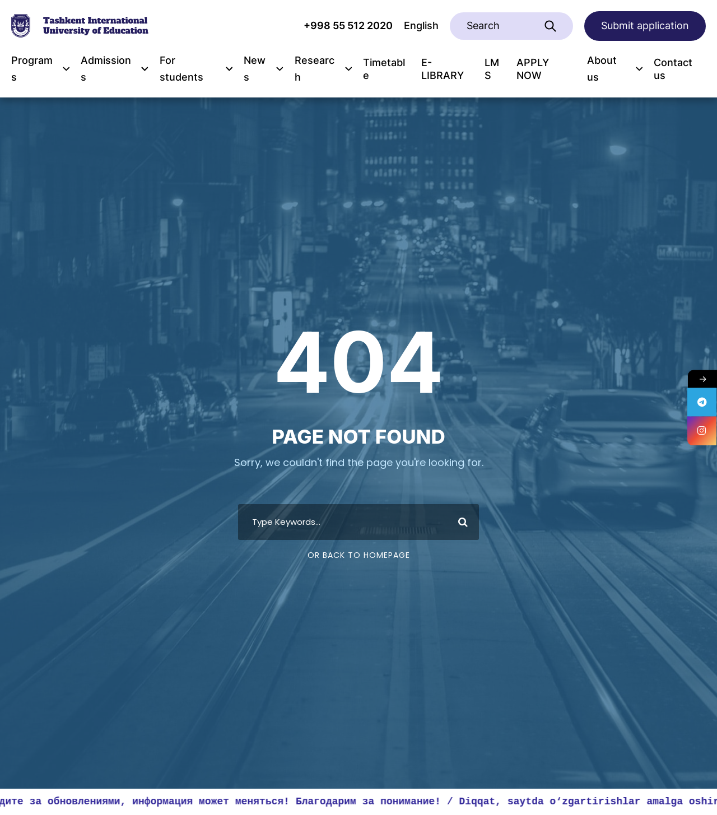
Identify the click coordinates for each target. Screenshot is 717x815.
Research (323, 68)
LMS (492, 69)
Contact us (673, 69)
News (263, 68)
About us (615, 68)
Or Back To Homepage (359, 555)
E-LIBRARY (442, 69)
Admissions (114, 68)
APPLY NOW (532, 69)
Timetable (384, 69)
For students (196, 68)
